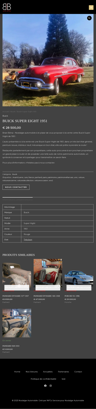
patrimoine (52, 177)
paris (45, 177)
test (64, 379)
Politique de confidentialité (43, 379)
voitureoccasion (41, 180)
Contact (79, 372)
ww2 (51, 180)
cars (26, 177)
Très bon (28, 239)
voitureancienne (9, 180)
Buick (12, 112)
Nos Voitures (31, 372)
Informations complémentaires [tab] (17, 200)
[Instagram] (51, 386)
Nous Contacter (16, 187)
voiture (81, 177)
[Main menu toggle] (91, 7)
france (31, 177)
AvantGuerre (18, 177)
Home (16, 372)
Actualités (47, 372)
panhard (38, 177)
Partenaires (63, 372)
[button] (89, 18)
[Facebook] (45, 386)
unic (76, 177)
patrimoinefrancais (65, 177)
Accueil (5, 112)
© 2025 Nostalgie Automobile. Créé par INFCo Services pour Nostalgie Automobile (48, 401)
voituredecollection (25, 180)
